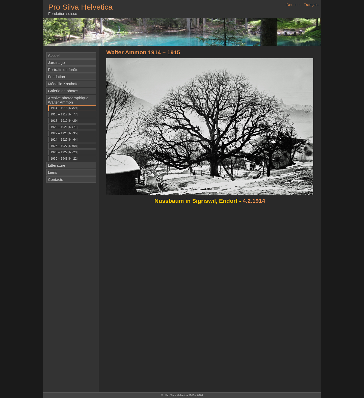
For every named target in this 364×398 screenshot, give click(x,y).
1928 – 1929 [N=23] (63, 152)
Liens (52, 172)
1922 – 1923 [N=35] (63, 133)
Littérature (56, 165)
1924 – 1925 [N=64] (63, 139)
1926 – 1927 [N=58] (63, 146)
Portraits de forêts (63, 69)
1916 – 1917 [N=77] (63, 114)
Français (311, 5)
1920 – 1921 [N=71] (63, 127)
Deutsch (294, 5)
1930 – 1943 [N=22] (63, 158)
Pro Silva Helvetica (80, 7)
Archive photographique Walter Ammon (68, 100)
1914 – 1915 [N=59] (63, 108)
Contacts (55, 179)
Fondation (56, 76)
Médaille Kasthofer (64, 84)
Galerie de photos (63, 91)
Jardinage (56, 62)
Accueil (54, 55)
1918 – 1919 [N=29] (63, 120)
